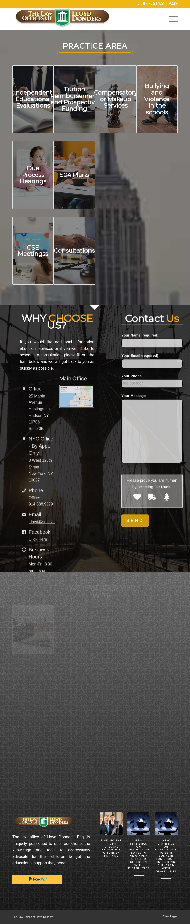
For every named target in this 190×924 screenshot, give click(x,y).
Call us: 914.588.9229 (157, 3)
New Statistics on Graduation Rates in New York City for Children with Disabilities (138, 854)
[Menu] (172, 19)
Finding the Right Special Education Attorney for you (111, 848)
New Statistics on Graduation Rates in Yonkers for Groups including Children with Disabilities (166, 856)
